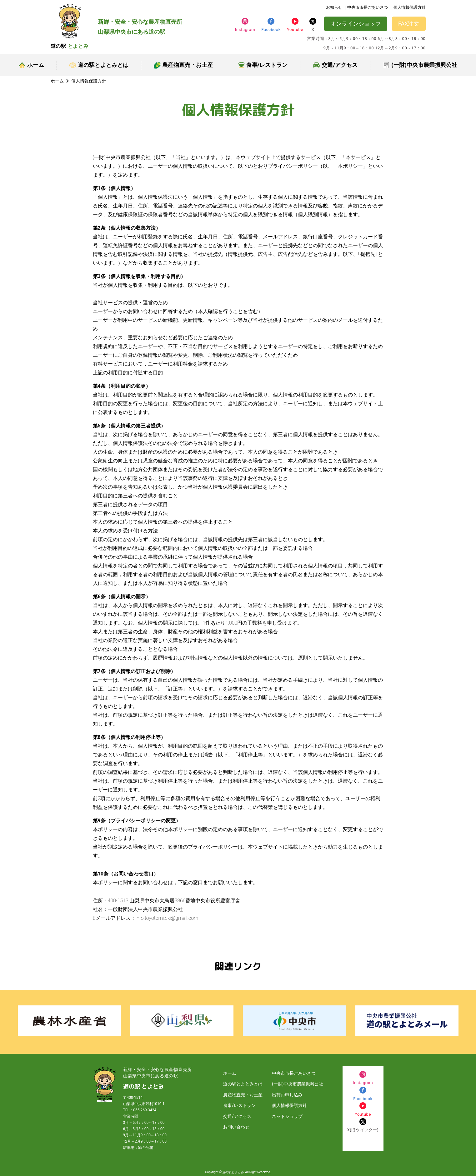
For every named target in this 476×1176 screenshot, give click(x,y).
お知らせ (334, 7)
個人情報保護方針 (289, 1105)
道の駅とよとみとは (98, 65)
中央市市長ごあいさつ (294, 1073)
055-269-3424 (144, 1110)
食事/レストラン (263, 65)
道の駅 (70, 46)
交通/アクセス (335, 65)
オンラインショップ (355, 23)
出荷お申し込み (287, 1094)
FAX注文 (408, 23)
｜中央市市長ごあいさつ (365, 7)
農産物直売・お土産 (183, 65)
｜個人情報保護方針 (407, 7)
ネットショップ (287, 1116)
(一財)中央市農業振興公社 (420, 65)
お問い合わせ (236, 1126)
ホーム (31, 65)
